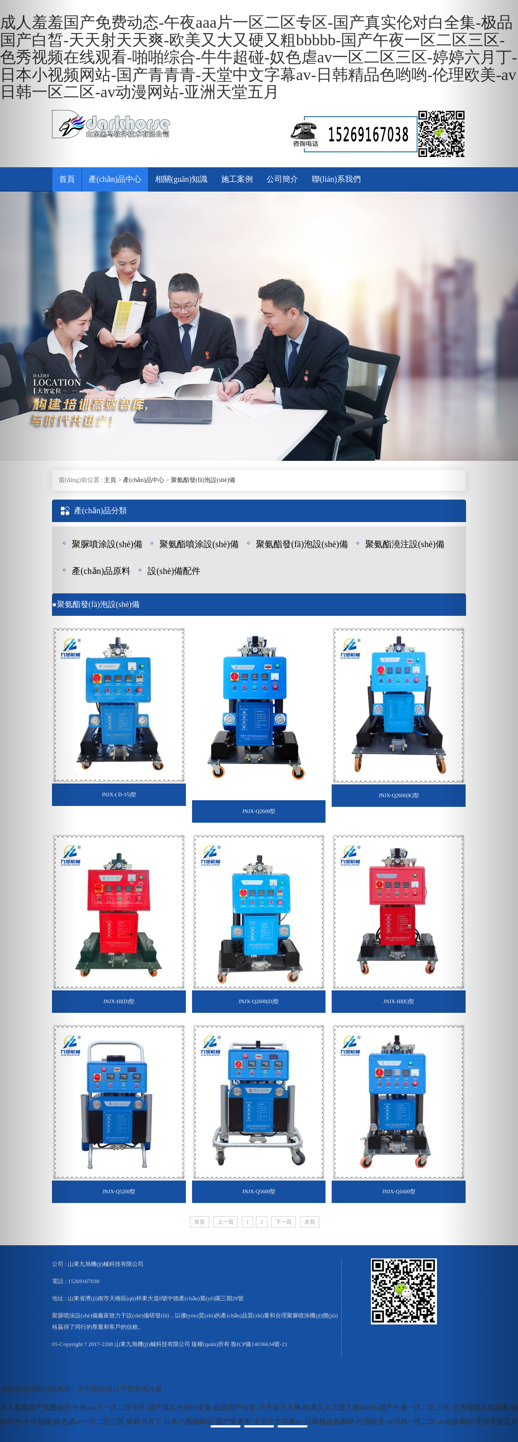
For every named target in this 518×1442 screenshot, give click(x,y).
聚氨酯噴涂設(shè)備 (199, 544)
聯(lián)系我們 (336, 179)
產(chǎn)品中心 (115, 179)
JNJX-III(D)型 (118, 1001)
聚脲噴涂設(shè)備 (107, 544)
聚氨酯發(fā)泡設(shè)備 (203, 480)
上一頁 (225, 1222)
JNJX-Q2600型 (258, 811)
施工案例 (237, 179)
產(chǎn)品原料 (101, 571)
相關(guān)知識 (181, 179)
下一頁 (284, 1222)
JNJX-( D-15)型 (119, 794)
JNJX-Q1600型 (398, 1191)
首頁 (67, 179)
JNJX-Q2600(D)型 (259, 1001)
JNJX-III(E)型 (398, 1001)
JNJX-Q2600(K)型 (398, 795)
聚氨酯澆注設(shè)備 (404, 544)
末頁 (309, 1222)
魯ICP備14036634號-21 (259, 1344)
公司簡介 (282, 179)
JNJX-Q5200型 (118, 1191)
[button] (39, 721)
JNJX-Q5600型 (258, 1191)
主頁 (110, 480)
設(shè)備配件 (174, 571)
